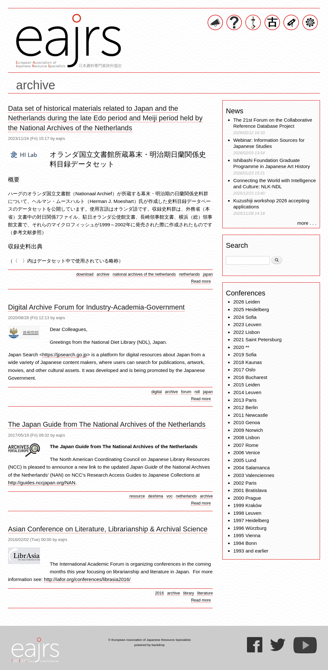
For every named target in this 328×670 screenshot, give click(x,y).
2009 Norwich (248, 430)
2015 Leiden (246, 384)
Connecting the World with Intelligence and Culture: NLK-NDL (274, 184)
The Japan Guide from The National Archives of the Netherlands (107, 424)
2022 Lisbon (246, 332)
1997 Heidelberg (251, 520)
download (84, 274)
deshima (155, 496)
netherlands (189, 274)
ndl (197, 392)
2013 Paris (245, 400)
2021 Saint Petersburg (257, 339)
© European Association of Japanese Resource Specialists (149, 640)
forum (186, 392)
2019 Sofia (245, 354)
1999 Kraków (247, 505)
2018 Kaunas (247, 362)
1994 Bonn (245, 543)
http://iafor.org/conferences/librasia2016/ (87, 579)
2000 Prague (247, 498)
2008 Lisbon (246, 437)
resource (137, 496)
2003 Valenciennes (253, 475)
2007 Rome (245, 445)
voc (170, 496)
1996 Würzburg (249, 528)
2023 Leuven (247, 324)
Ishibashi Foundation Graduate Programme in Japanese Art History (272, 163)
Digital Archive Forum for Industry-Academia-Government (96, 307)
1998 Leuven (247, 513)
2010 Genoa (246, 422)
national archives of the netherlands (144, 274)
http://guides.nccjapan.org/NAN (41, 482)
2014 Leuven (247, 392)
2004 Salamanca (251, 467)
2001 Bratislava (250, 490)
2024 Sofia (245, 317)
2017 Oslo (244, 369)
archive (103, 274)
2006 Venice (246, 452)
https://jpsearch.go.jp (64, 354)
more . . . (306, 223)
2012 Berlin (245, 407)
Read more (201, 281)
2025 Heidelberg (251, 309)
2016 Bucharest (250, 377)
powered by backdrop (149, 645)
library (188, 593)
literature (205, 593)
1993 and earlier (250, 550)
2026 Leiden (246, 301)
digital (157, 392)
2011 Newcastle (250, 415)
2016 (159, 593)
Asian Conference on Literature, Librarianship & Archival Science (108, 529)
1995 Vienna (246, 535)
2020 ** (241, 347)
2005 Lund (244, 460)
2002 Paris (245, 483)
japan (208, 274)
